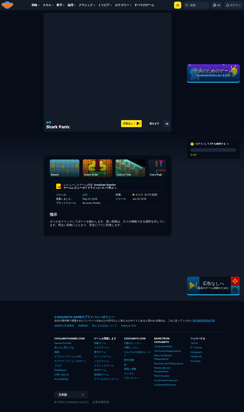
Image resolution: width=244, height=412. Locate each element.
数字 (59, 5)
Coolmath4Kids (163, 346)
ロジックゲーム (102, 356)
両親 (56, 352)
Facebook (196, 356)
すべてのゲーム (144, 5)
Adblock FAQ (128, 325)
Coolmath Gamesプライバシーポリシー (84, 317)
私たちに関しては (64, 347)
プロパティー (131, 377)
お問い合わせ (61, 374)
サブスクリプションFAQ (67, 356)
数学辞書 (129, 360)
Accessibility (61, 379)
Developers (60, 370)
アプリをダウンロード (106, 379)
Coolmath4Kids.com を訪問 (213, 75)
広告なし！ (131, 123)
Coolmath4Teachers (166, 380)
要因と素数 (130, 369)
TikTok (194, 343)
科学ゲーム (100, 370)
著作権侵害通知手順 (204, 320)
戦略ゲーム (100, 343)
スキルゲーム (101, 347)
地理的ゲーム (101, 374)
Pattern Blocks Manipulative (162, 369)
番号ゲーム (100, 352)
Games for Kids (62, 343)
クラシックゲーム (104, 365)
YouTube (195, 361)
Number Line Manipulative (168, 363)
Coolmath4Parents (165, 384)
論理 (70, 5)
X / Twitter (196, 347)
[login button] (233, 5)
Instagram (196, 352)
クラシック (86, 5)
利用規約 (83, 325)
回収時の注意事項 (64, 325)
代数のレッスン (132, 343)
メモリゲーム (101, 361)
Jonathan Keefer (105, 184)
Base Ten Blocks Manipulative (163, 357)
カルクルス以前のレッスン (137, 354)
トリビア (104, 5)
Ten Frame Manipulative (167, 351)
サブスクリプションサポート (70, 361)
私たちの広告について (104, 325)
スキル (47, 5)
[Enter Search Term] (196, 5)
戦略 (34, 5)
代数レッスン (131, 347)
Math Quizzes (161, 375)
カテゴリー (122, 5)
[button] (177, 5)
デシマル (129, 373)
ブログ (58, 365)
